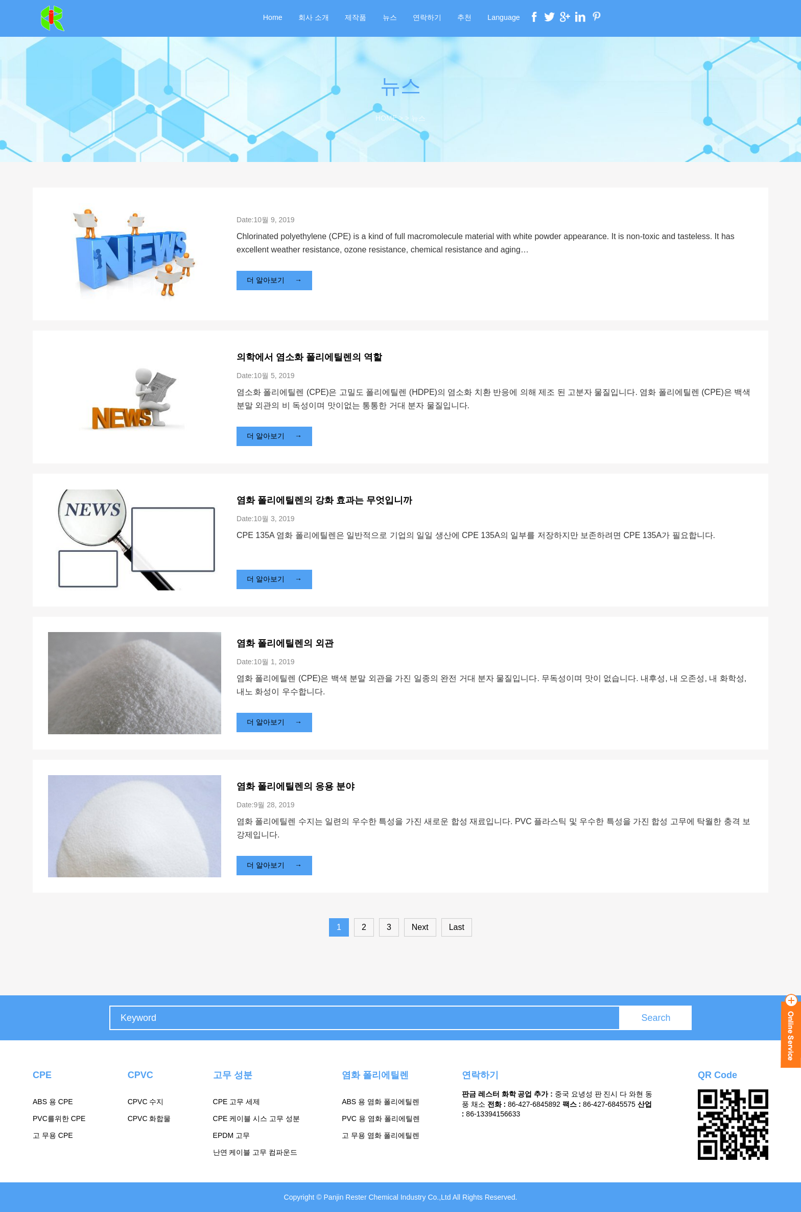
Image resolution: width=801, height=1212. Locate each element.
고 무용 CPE (53, 1135)
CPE (42, 1075)
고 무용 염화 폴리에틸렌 (380, 1135)
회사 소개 (315, 18)
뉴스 (390, 18)
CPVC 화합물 (149, 1118)
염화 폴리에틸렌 (375, 1075)
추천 (463, 18)
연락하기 (426, 18)
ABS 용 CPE (53, 1102)
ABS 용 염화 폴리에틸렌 (380, 1102)
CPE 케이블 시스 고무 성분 (256, 1118)
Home (274, 18)
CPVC (140, 1075)
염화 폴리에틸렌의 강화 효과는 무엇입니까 (324, 500)
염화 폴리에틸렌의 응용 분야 (296, 786)
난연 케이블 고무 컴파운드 (255, 1152)
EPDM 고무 (231, 1135)
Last (456, 927)
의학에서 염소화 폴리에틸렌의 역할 (309, 357)
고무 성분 (232, 1075)
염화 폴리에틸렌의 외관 (285, 643)
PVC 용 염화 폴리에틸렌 (380, 1118)
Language (501, 18)
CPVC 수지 (146, 1102)
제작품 (356, 18)
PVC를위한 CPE (59, 1118)
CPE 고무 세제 (237, 1102)
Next (420, 927)
